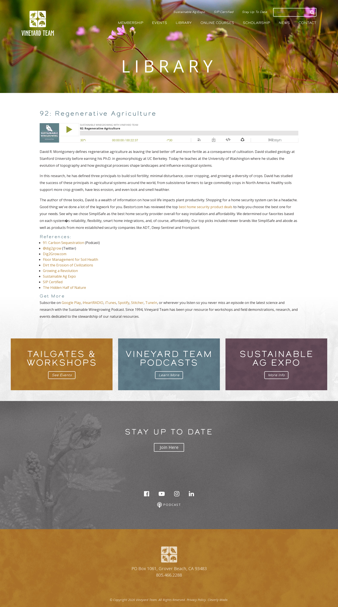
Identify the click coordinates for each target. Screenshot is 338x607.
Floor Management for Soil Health (70, 259)
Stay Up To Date (254, 12)
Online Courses (217, 22)
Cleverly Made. (218, 600)
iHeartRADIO (93, 302)
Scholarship (256, 22)
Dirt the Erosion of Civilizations (68, 265)
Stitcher (137, 302)
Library (184, 22)
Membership (130, 22)
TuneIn (151, 302)
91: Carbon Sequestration (63, 242)
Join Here (169, 447)
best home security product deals (205, 206)
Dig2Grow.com (54, 254)
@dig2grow (52, 248)
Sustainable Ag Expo (189, 12)
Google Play (71, 302)
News (284, 22)
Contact (307, 22)
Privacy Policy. (197, 600)
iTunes (110, 302)
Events (159, 22)
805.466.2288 (169, 575)
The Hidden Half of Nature (64, 287)
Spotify (123, 302)
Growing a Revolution (60, 270)
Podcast (169, 505)
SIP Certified (223, 12)
